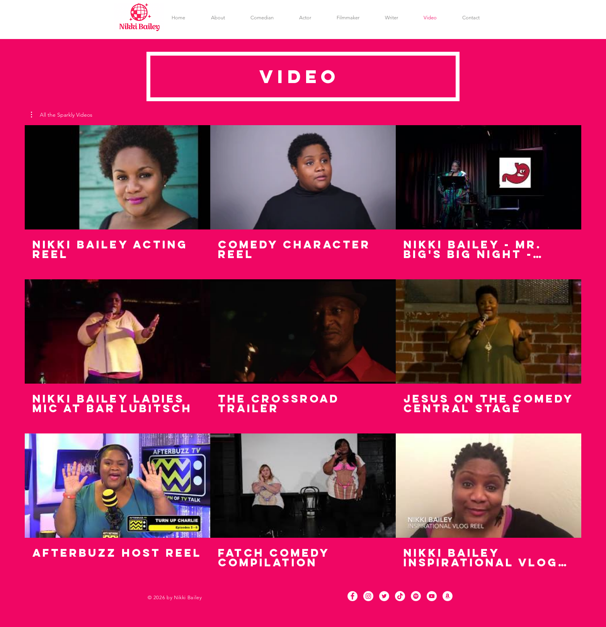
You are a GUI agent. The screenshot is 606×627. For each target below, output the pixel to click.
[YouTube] (432, 596)
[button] (61, 115)
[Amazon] (448, 596)
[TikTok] (400, 596)
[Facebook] (352, 596)
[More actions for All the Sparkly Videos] (61, 115)
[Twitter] (384, 596)
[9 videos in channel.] (303, 347)
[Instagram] (368, 596)
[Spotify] (416, 596)
